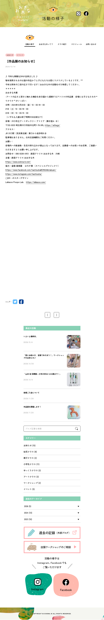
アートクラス (30, 476)
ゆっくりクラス (31, 470)
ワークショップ (31, 483)
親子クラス (29, 458)
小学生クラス (30, 464)
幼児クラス (29, 451)
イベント (28, 489)
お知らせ (28, 445)
